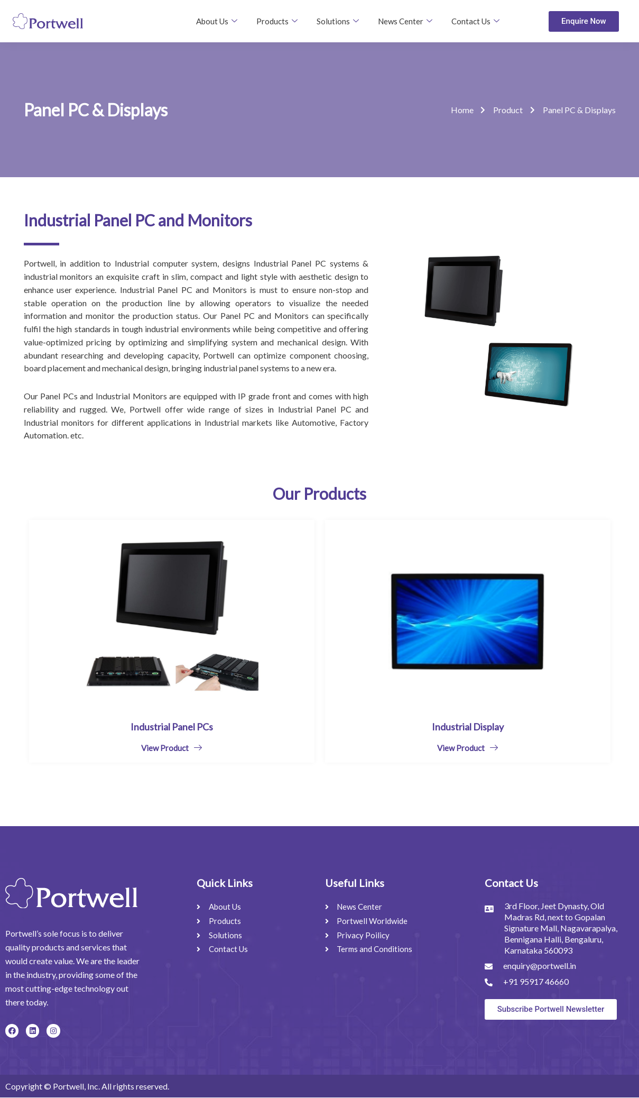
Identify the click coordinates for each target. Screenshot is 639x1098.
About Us (216, 21)
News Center (405, 21)
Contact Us (475, 21)
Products (277, 21)
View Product (171, 748)
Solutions (338, 21)
